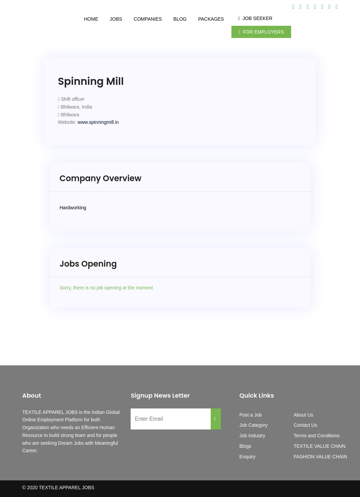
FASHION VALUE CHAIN (320, 456)
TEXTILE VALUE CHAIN (319, 446)
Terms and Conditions (316, 435)
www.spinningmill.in (98, 122)
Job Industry (252, 435)
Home (91, 19)
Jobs (116, 19)
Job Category (253, 425)
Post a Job (250, 415)
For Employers (261, 32)
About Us (303, 415)
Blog (180, 19)
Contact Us (305, 425)
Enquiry (247, 456)
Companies (148, 19)
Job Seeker (255, 18)
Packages (211, 19)
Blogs (245, 446)
